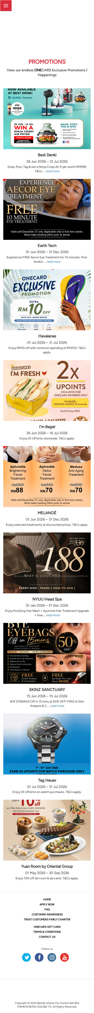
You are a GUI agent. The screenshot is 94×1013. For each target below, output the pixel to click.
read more (52, 171)
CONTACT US (47, 936)
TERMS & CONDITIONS (47, 931)
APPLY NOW (47, 904)
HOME (47, 899)
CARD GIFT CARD (47, 926)
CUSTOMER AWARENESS (47, 914)
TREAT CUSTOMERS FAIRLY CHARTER (47, 919)
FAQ (47, 909)
